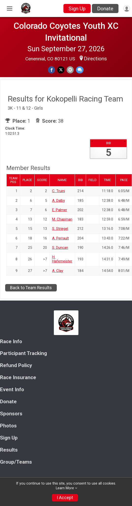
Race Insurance (18, 377)
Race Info (11, 341)
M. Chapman (62, 219)
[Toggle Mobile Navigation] (10, 9)
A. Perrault (60, 238)
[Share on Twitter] (60, 69)
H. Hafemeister (62, 259)
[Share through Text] (80, 69)
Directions (95, 59)
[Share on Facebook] (51, 69)
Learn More (65, 488)
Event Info (12, 389)
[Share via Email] (70, 69)
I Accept (65, 497)
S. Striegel (60, 228)
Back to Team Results (31, 287)
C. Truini (58, 191)
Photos (8, 426)
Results (9, 450)
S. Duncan (60, 247)
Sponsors (11, 414)
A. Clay (57, 271)
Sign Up (77, 9)
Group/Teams (16, 462)
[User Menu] (126, 8)
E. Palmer (59, 210)
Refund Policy (16, 365)
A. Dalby (58, 200)
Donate (105, 9)
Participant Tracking (23, 353)
